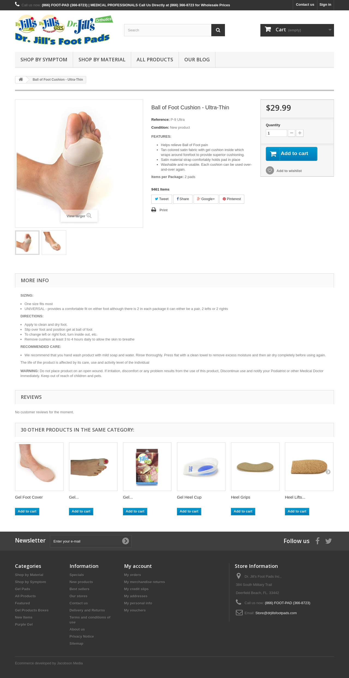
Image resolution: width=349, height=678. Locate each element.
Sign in (325, 4)
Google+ (206, 199)
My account (138, 566)
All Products (155, 59)
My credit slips (136, 589)
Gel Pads (22, 589)
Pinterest (232, 199)
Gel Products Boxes (32, 610)
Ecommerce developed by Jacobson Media (49, 663)
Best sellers (79, 589)
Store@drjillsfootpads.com (276, 613)
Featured (22, 603)
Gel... (74, 497)
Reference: (160, 119)
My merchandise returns (144, 582)
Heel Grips (240, 497)
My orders (132, 575)
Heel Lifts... (295, 497)
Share (183, 199)
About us (77, 629)
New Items (23, 617)
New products (81, 582)
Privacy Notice (82, 636)
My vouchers (135, 610)
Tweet (162, 199)
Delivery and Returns (87, 610)
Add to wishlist (289, 171)
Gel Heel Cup (189, 497)
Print (164, 210)
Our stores (79, 596)
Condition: (160, 127)
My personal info (138, 603)
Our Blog (197, 59)
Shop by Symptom (43, 59)
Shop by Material (102, 59)
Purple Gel (24, 624)
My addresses (136, 596)
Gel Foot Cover (29, 497)
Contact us (305, 4)
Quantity (273, 125)
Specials (77, 575)
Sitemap (76, 643)
